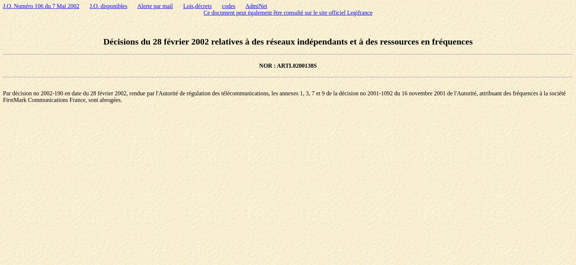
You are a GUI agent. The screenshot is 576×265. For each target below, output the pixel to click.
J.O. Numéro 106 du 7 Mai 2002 (41, 6)
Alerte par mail (155, 6)
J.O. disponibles (108, 6)
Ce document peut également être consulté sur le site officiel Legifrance (288, 13)
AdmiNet (256, 6)
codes (228, 6)
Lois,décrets (197, 6)
